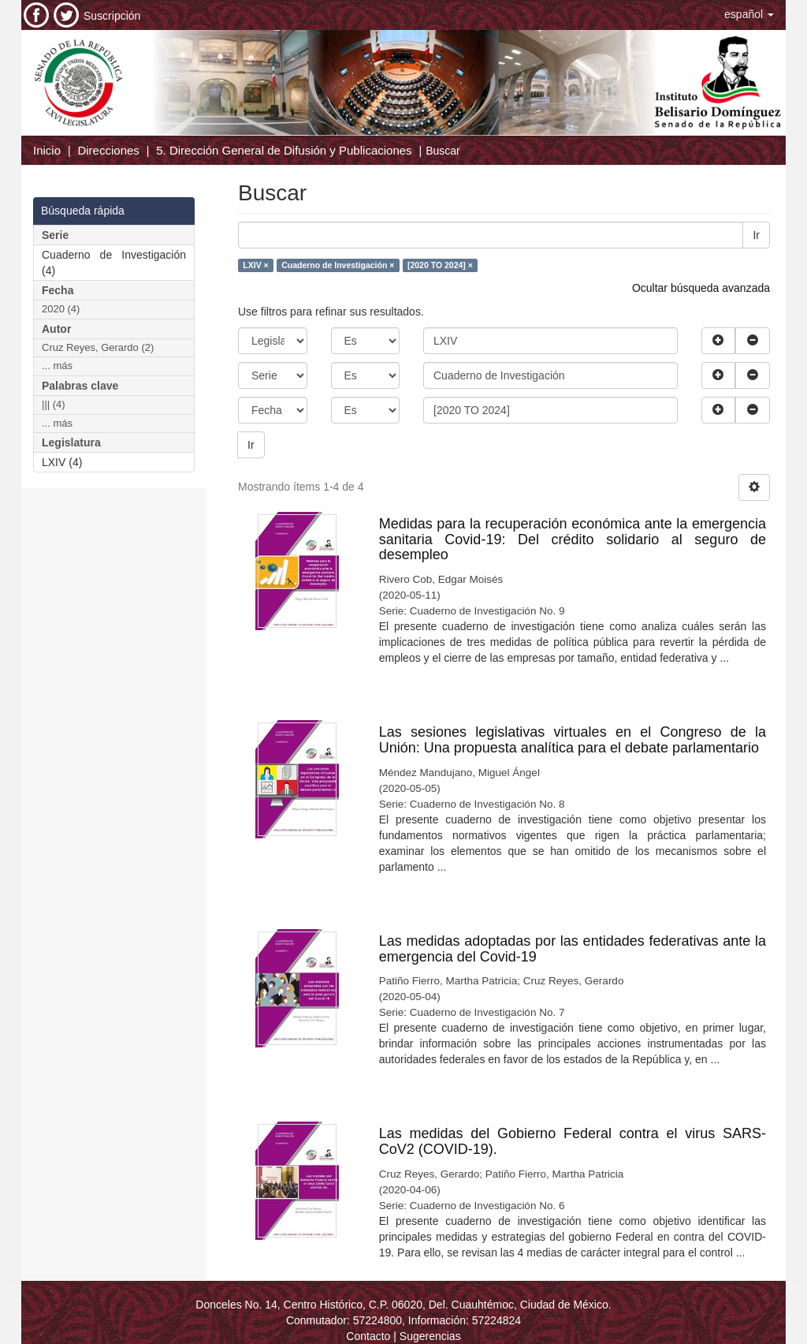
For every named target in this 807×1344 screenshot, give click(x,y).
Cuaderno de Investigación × (337, 265)
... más (57, 365)
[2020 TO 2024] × (440, 265)
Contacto (368, 1336)
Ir (756, 235)
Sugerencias (430, 1336)
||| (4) (53, 404)
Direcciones (108, 150)
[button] (749, 14)
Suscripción (112, 15)
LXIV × (255, 265)
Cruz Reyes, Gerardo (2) (98, 347)
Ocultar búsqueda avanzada (701, 288)
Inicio (47, 150)
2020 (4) (61, 309)
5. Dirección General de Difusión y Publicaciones (283, 150)
